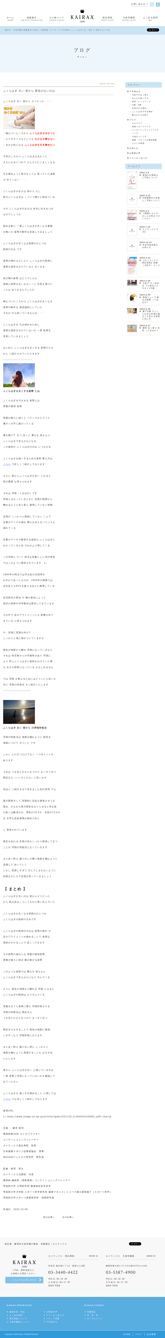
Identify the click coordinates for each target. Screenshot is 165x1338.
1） (46, 563)
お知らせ (133, 148)
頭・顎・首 (92, 1315)
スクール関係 (138, 143)
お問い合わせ (138, 4)
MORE (92, 1256)
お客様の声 (135, 153)
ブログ (132, 120)
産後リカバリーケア (141, 126)
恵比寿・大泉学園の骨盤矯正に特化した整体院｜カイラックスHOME (37, 30)
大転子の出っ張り (140, 95)
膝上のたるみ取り (140, 115)
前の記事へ (49, 1217)
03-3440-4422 (63, 1272)
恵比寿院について (18, 1318)
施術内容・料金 (17, 1312)
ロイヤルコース (95, 1318)
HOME (127, 1334)
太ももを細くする (140, 98)
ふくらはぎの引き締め (142, 111)
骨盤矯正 (91, 1312)
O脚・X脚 (136, 105)
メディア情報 (53, 1318)
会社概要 (151, 1334)
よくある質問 (16, 1315)
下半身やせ (135, 91)
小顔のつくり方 (139, 137)
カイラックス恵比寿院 (16, 1145)
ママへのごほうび (138, 158)
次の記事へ (68, 1217)
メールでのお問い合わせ (24, 1280)
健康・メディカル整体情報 (144, 140)
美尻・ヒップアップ (141, 101)
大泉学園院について (19, 1322)
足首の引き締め (139, 108)
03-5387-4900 (121, 1272)
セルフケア (137, 123)
